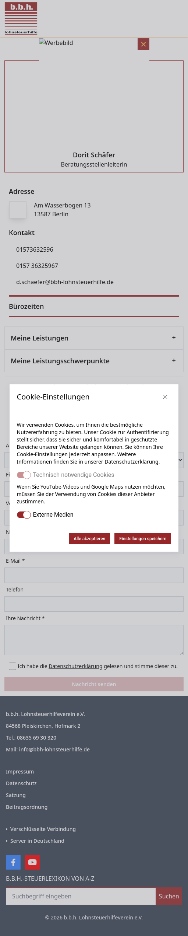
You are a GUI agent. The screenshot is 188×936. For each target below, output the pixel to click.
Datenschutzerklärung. (132, 461)
